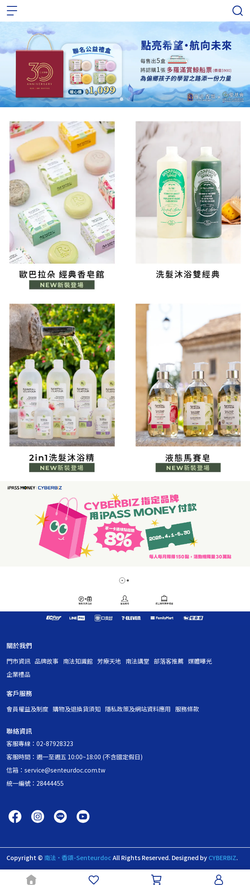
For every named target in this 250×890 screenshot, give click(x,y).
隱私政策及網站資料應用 (138, 709)
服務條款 (187, 709)
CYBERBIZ (222, 857)
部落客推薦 (169, 661)
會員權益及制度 (27, 709)
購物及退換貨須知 (77, 709)
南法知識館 (78, 661)
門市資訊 (18, 661)
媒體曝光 (200, 661)
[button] (122, 580)
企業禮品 (18, 674)
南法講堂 (137, 661)
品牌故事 (47, 661)
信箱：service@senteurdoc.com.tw (55, 770)
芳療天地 (109, 661)
